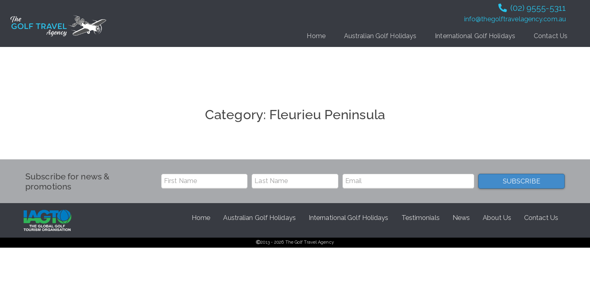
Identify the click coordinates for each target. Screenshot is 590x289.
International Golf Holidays (475, 36)
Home (316, 36)
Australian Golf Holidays (380, 36)
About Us (497, 218)
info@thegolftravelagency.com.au (515, 19)
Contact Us (550, 36)
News (461, 218)
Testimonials (421, 218)
